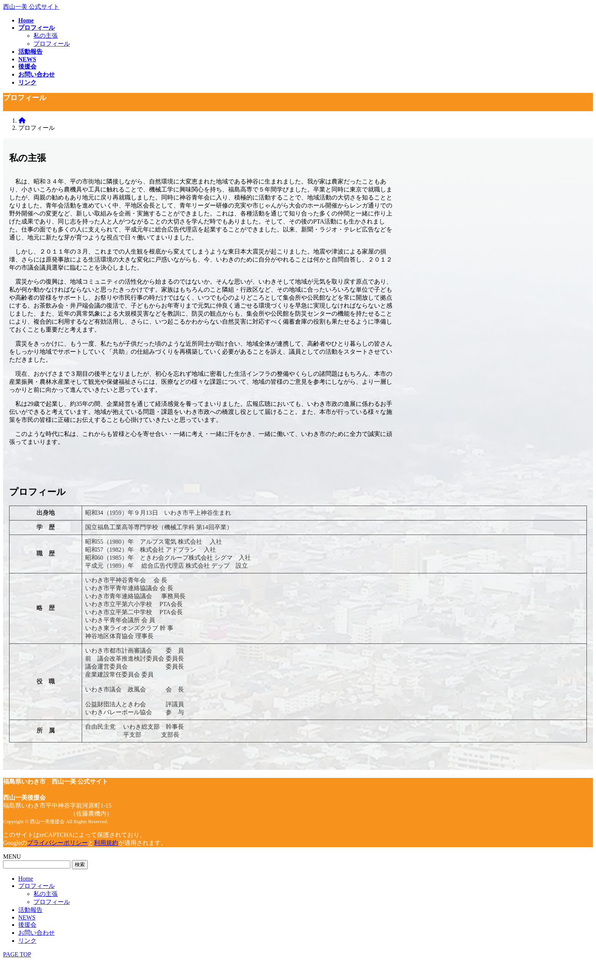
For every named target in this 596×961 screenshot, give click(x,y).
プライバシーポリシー (57, 843)
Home (25, 878)
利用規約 (106, 843)
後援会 (27, 924)
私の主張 (45, 35)
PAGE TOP (17, 954)
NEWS (26, 917)
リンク (27, 940)
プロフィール (51, 43)
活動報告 (30, 910)
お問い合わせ (36, 932)
